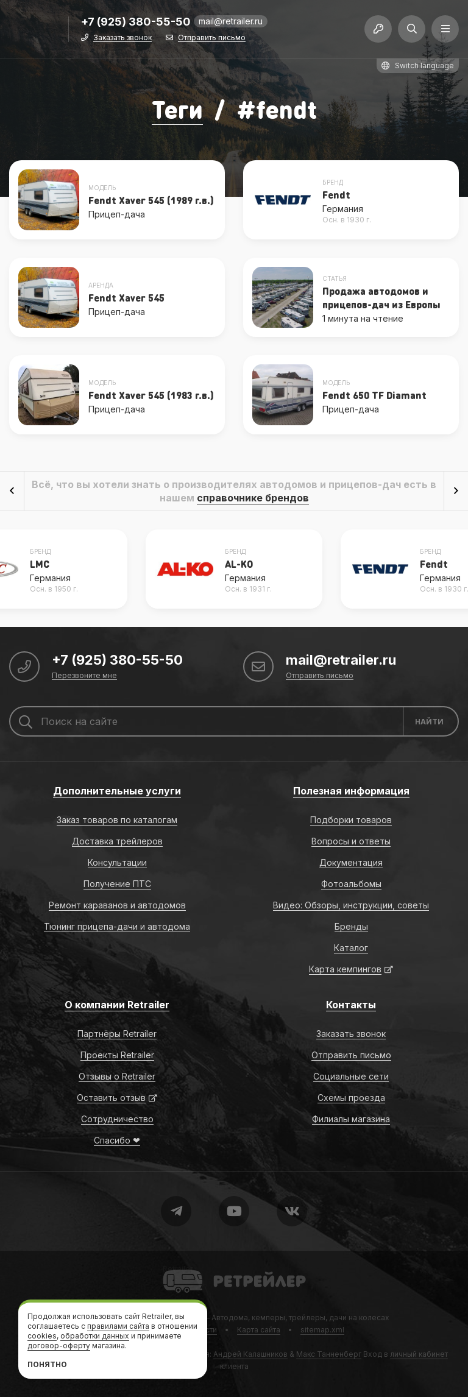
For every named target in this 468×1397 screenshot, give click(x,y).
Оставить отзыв (111, 1097)
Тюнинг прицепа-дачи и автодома (117, 926)
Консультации (117, 862)
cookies (42, 1335)
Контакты (351, 1005)
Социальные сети (351, 1076)
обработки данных (94, 1335)
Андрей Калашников (250, 1354)
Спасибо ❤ (117, 1140)
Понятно (47, 1364)
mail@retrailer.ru (231, 21)
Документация (351, 862)
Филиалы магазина (351, 1119)
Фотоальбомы (351, 884)
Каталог (351, 948)
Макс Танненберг (328, 1354)
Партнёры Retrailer (117, 1033)
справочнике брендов (253, 498)
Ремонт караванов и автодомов (117, 905)
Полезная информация (351, 791)
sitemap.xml (322, 1329)
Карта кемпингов (345, 969)
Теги (177, 108)
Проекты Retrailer (117, 1055)
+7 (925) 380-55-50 (136, 22)
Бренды (351, 926)
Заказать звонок (122, 38)
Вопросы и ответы (351, 841)
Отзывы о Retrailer (117, 1076)
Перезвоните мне (84, 676)
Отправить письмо (212, 38)
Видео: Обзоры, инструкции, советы (351, 905)
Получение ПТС (117, 884)
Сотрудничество (117, 1119)
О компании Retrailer (117, 1005)
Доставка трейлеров (117, 841)
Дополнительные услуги (117, 791)
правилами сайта (118, 1326)
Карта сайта (258, 1329)
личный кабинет (419, 1354)
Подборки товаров (351, 820)
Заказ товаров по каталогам (117, 820)
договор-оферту (58, 1345)
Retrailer (178, 1268)
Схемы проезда (351, 1097)
